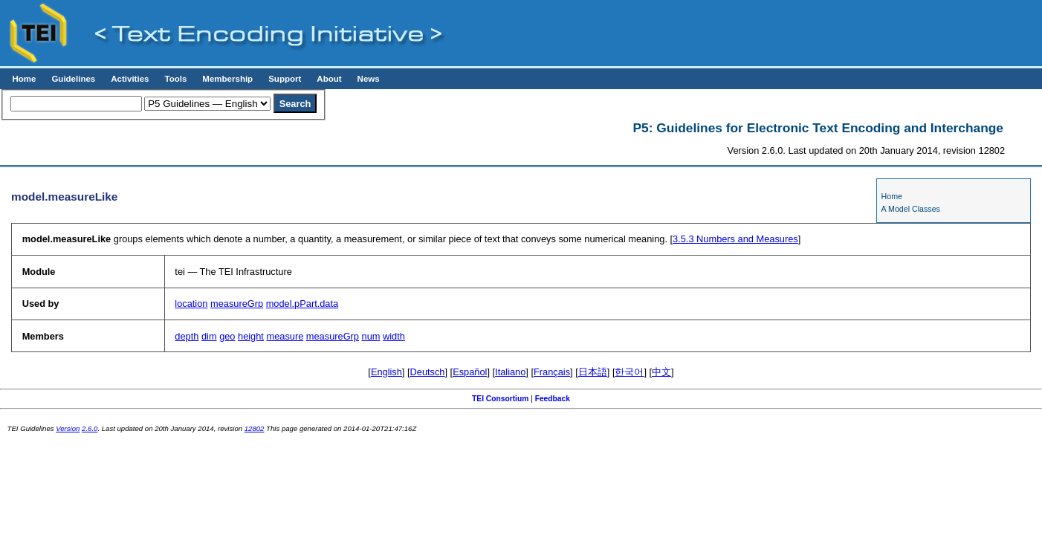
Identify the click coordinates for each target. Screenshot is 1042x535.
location (191, 303)
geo (227, 336)
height (251, 336)
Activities (130, 78)
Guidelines (73, 78)
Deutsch (427, 371)
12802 (255, 428)
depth (186, 336)
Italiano (510, 371)
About (329, 78)
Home (24, 78)
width (394, 336)
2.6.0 (89, 428)
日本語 (592, 371)
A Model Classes (910, 208)
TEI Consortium (500, 399)
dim (209, 336)
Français (552, 371)
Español (470, 371)
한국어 (629, 371)
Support (284, 78)
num (371, 336)
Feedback (552, 399)
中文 (661, 371)
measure (284, 336)
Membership (227, 78)
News (368, 78)
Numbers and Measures (735, 238)
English (386, 371)
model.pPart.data (302, 303)
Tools (175, 78)
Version (68, 428)
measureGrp (236, 303)
